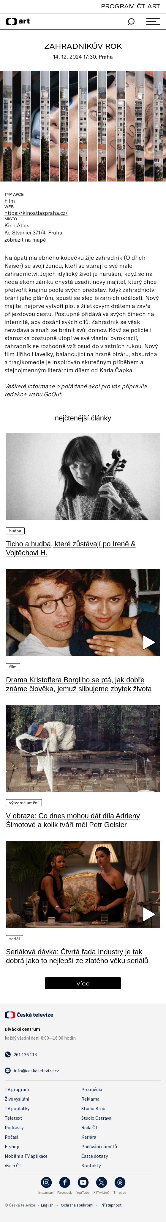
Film (13, 666)
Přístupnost (111, 1205)
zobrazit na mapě (25, 239)
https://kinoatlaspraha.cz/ (36, 212)
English (47, 1205)
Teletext (13, 1118)
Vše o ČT (13, 1165)
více (83, 983)
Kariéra (88, 1137)
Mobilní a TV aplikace (26, 1156)
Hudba (15, 530)
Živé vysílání (17, 1099)
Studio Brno (93, 1108)
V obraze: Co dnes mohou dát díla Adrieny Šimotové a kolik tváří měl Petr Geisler (73, 820)
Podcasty (14, 1127)
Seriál (14, 938)
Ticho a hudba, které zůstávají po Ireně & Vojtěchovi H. (71, 548)
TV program (17, 1089)
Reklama (90, 1099)
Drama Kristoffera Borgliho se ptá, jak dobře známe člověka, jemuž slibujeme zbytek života (79, 684)
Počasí (11, 1137)
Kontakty (91, 1165)
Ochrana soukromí (77, 1205)
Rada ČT (89, 1127)
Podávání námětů (99, 1146)
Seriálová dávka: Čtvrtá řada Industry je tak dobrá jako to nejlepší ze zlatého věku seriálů (77, 956)
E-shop (12, 1146)
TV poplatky (17, 1108)
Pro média (91, 1089)
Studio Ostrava (96, 1118)
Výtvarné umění (24, 802)
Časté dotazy (94, 1156)
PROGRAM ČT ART (130, 6)
